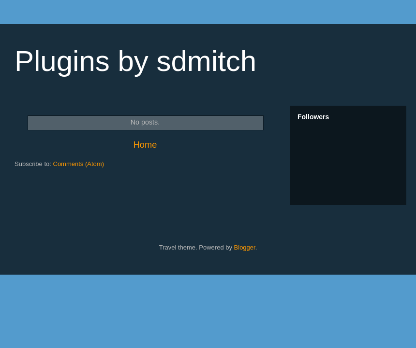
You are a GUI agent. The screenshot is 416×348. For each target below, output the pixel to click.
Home (145, 145)
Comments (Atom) (78, 163)
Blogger (244, 247)
